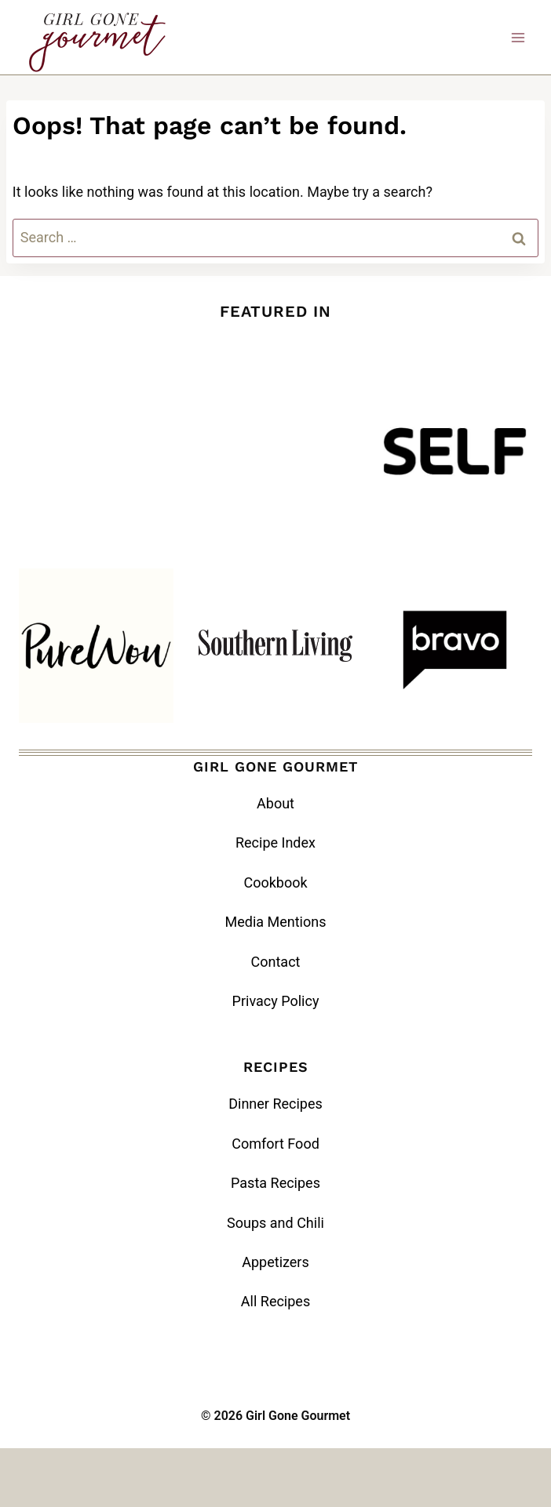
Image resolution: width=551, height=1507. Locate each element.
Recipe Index (275, 842)
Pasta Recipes (275, 1183)
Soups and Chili (275, 1223)
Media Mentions (275, 921)
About (275, 803)
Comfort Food (275, 1143)
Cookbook (275, 882)
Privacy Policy (275, 1001)
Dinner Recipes (275, 1103)
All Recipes (275, 1301)
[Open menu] (517, 37)
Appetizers (275, 1262)
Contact (276, 961)
